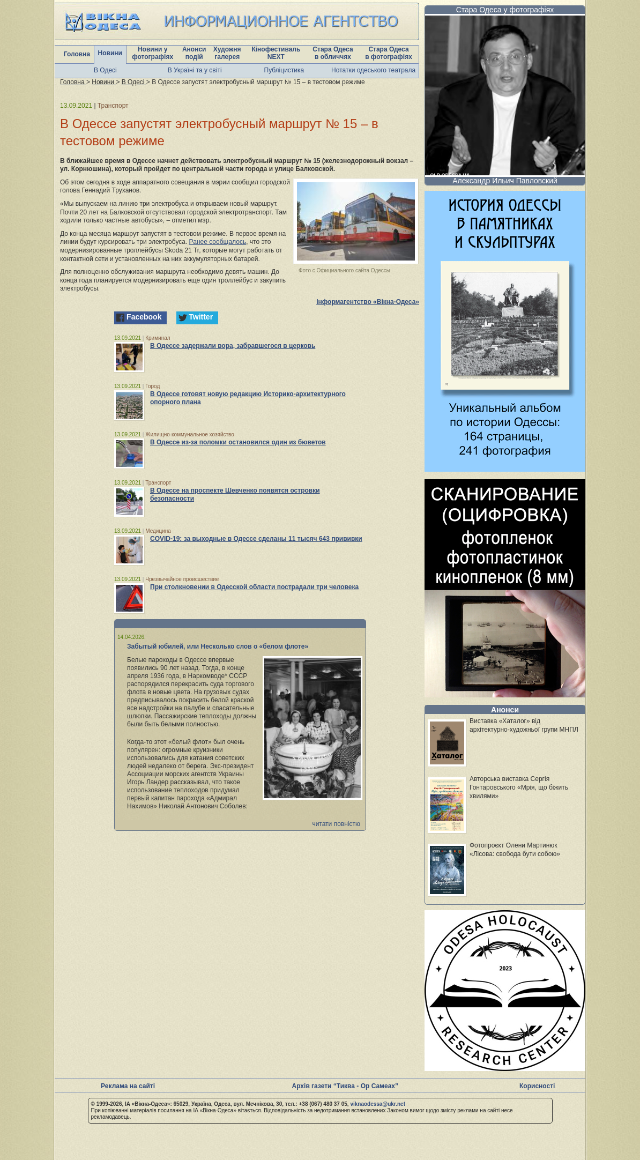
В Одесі (105, 70)
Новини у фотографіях (152, 53)
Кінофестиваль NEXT (275, 53)
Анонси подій (194, 53)
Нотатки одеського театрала (373, 70)
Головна (77, 54)
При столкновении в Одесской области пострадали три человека (254, 587)
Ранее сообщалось (218, 242)
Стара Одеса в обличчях (332, 53)
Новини (110, 53)
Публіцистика (284, 70)
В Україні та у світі (195, 70)
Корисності (537, 1086)
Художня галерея (227, 53)
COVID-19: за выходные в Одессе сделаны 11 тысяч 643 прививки (256, 538)
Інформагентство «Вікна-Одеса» (367, 302)
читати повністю (336, 824)
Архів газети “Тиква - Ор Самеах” (345, 1086)
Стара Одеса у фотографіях (505, 9)
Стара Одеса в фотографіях (388, 53)
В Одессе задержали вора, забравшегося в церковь (232, 346)
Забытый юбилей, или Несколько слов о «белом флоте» (217, 646)
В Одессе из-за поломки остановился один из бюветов (238, 442)
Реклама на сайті (128, 1086)
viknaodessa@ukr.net (377, 1104)
